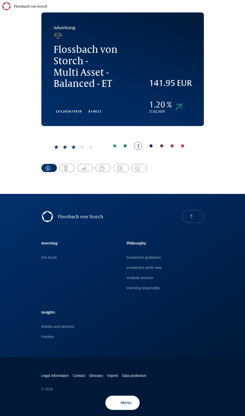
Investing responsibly (143, 288)
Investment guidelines (144, 257)
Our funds (49, 257)
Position (47, 337)
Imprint (112, 376)
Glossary (96, 376)
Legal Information (55, 376)
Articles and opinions (57, 327)
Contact (79, 376)
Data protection (134, 376)
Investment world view (144, 268)
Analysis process (140, 278)
